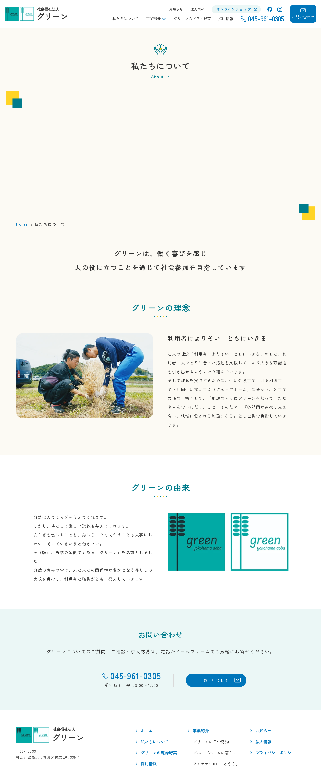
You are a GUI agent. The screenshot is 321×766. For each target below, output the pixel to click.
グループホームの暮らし (215, 707)
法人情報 (197, 9)
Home (22, 178)
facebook (270, 9)
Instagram (280, 9)
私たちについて (125, 18)
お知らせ (176, 9)
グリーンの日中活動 (211, 696)
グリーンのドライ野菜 (192, 18)
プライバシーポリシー (275, 707)
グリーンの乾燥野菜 (159, 707)
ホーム (147, 685)
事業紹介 (153, 18)
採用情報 (225, 18)
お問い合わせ (202, 635)
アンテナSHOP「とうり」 (216, 718)
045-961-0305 (112, 630)
